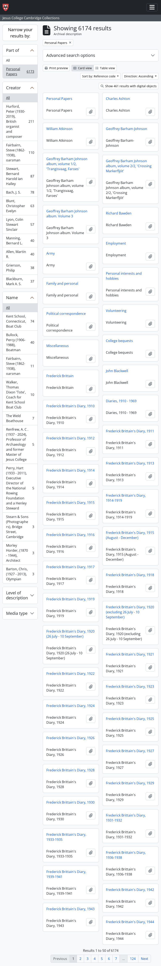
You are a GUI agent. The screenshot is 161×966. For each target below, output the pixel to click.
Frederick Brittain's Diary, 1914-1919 (126, 498)
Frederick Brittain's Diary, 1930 (70, 802)
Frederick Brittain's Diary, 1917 (70, 567)
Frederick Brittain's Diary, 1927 (130, 751)
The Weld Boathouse (20, 418)
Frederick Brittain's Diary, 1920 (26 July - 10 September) (70, 634)
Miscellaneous (57, 345)
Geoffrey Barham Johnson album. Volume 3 (66, 213)
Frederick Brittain (60, 376)
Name (12, 297)
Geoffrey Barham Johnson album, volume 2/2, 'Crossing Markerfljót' (129, 166)
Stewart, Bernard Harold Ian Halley (20, 176)
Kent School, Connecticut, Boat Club (20, 321)
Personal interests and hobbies (124, 276)
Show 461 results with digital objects (129, 86)
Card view (82, 68)
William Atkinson (59, 128)
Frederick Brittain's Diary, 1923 (130, 686)
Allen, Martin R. (20, 254)
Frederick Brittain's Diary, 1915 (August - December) (130, 535)
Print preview (56, 68)
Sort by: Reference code (99, 76)
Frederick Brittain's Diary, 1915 (70, 502)
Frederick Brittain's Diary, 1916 (70, 534)
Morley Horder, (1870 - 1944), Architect (20, 553)
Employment (116, 243)
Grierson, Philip (20, 268)
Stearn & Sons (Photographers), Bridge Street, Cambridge (20, 526)
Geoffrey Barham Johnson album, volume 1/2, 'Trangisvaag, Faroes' (66, 164)
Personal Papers (20, 71)
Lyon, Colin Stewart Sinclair (20, 224)
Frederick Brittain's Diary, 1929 (130, 783)
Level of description (17, 595)
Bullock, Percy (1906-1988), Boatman (20, 342)
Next (144, 958)
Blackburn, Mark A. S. (20, 281)
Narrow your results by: (20, 33)
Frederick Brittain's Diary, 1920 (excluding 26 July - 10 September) (130, 612)
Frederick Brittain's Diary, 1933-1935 (66, 837)
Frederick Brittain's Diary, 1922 (70, 673)
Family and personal (62, 283)
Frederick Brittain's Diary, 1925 (130, 718)
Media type (16, 613)
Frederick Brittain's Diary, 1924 (70, 705)
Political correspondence (66, 313)
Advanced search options (70, 55)
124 (133, 958)
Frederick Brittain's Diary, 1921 (130, 654)
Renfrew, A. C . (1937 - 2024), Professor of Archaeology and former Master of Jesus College (20, 444)
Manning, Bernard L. (20, 240)
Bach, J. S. (20, 193)
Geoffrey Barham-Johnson (126, 128)
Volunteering (116, 310)
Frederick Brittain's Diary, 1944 (130, 922)
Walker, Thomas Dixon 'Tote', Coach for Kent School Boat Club (20, 395)
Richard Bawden (118, 213)
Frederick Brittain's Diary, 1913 (130, 463)
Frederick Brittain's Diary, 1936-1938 (126, 855)
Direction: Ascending (139, 76)
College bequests (119, 340)
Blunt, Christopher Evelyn (20, 206)
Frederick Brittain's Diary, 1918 (130, 575)
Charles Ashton (118, 98)
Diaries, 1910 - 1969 (121, 401)
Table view (105, 68)
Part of (12, 50)
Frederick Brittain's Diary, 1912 (70, 438)
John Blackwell (117, 371)
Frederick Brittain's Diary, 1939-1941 (66, 874)
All (8, 60)
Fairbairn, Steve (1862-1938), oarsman (20, 152)
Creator (13, 88)
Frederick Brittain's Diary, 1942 (130, 889)
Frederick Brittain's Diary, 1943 (70, 909)
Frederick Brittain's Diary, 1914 (70, 470)
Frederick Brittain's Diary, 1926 (70, 738)
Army (50, 253)
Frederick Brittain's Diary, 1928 (70, 770)
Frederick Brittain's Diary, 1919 (70, 599)
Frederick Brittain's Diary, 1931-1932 (126, 818)
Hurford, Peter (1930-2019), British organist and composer (20, 121)
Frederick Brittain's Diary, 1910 (70, 406)
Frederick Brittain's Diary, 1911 (130, 431)
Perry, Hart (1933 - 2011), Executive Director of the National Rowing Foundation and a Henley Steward (20, 488)
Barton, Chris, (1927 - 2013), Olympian (20, 574)
